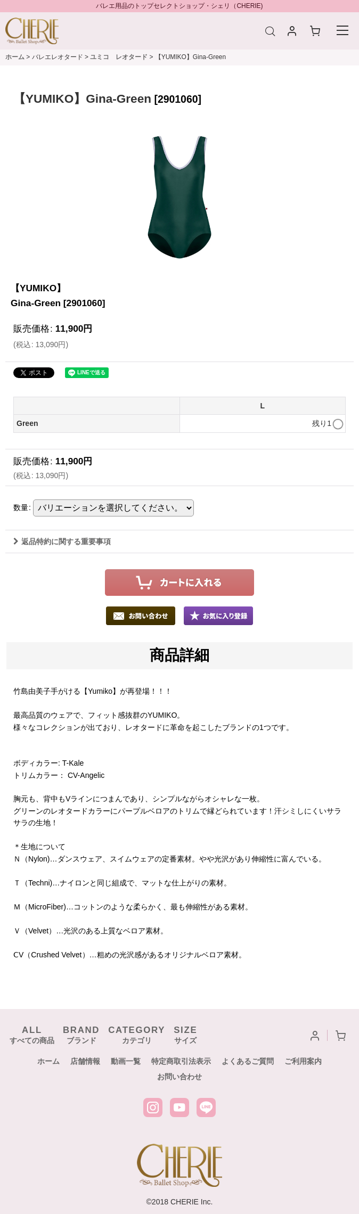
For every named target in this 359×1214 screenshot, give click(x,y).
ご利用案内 (303, 1061)
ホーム (48, 1061)
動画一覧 (126, 1061)
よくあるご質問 (248, 1061)
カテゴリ (136, 1035)
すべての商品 (32, 1035)
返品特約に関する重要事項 (62, 541)
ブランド (81, 1035)
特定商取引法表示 (181, 1061)
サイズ (185, 1035)
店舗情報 (85, 1061)
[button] (218, 615)
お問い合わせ (179, 1076)
